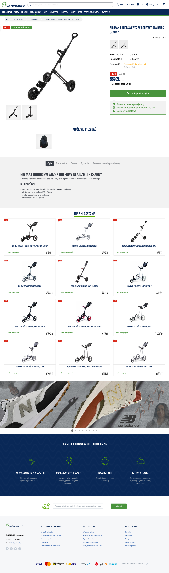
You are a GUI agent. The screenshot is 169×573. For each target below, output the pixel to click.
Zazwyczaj (135, 64)
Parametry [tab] (61, 163)
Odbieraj (118, 506)
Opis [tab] (49, 163)
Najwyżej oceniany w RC (133, 564)
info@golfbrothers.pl (17, 543)
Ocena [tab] (74, 163)
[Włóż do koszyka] (138, 93)
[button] (72, 430)
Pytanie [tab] (85, 163)
